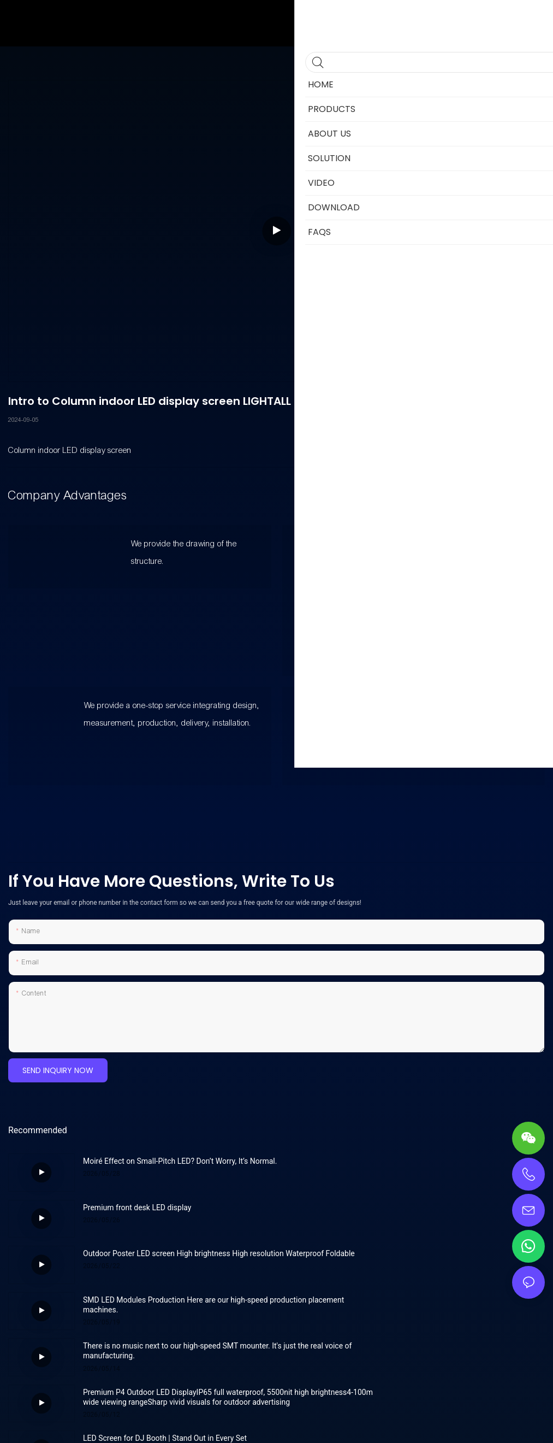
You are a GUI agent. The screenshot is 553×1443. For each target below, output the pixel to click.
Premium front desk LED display (406, 1161)
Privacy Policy (345, 1423)
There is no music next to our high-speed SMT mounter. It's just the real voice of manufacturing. (176, 1258)
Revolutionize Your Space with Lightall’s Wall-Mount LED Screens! (446, 1304)
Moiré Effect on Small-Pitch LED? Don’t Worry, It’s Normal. (165, 1166)
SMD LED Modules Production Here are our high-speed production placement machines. (444, 1212)
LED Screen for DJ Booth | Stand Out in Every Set (165, 1299)
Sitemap (302, 1423)
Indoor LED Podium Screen (128, 1345)
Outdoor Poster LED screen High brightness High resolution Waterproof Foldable (165, 1212)
